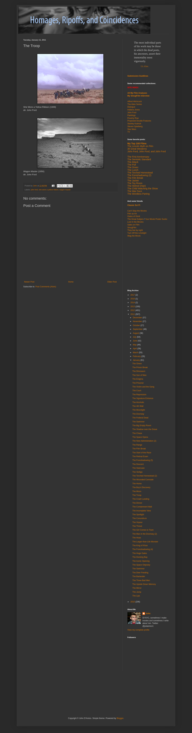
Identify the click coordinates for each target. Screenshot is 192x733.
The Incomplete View (141, 511)
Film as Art (132, 214)
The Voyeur (137, 522)
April (135, 348)
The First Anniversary (138, 156)
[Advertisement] (148, 263)
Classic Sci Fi (133, 205)
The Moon (136, 491)
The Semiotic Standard (139, 159)
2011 (133, 314)
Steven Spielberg (134, 126)
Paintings (131, 115)
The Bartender (138, 576)
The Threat (137, 526)
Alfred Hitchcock (134, 101)
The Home (137, 483)
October (136, 325)
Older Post (112, 282)
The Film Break (135, 178)
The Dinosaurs (138, 371)
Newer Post (29, 282)
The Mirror (136, 588)
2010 (133, 602)
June (135, 341)
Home (71, 282)
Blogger (120, 718)
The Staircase (138, 468)
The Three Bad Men (141, 580)
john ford (34, 190)
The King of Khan (140, 545)
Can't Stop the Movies (137, 211)
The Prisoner (138, 383)
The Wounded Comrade (143, 479)
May (135, 345)
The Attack (132, 162)
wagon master (65, 190)
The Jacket (133, 180)
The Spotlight (138, 514)
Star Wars (131, 129)
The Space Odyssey (141, 565)
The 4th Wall (137, 406)
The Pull (131, 164)
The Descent (138, 464)
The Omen (137, 363)
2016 (133, 299)
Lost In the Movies (135, 222)
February (137, 356)
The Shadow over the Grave (144, 429)
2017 (133, 295)
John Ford (131, 112)
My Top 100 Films (137, 143)
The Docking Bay (139, 557)
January (136, 360)
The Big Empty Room (141, 425)
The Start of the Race (141, 452)
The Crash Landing (140, 499)
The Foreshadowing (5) (142, 460)
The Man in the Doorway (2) (144, 534)
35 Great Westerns (137, 148)
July (135, 337)
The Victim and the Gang (143, 387)
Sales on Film (133, 225)
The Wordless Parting (138, 193)
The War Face (134, 191)
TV (128, 132)
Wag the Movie (134, 236)
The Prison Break (140, 367)
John (148, 613)
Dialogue (131, 107)
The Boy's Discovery (141, 487)
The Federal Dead (140, 418)
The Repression (139, 394)
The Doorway (138, 414)
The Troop (136, 495)
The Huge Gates (139, 553)
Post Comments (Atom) (45, 286)
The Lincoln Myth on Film (140, 146)
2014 (133, 302)
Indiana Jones (133, 110)
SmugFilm (131, 227)
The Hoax (136, 538)
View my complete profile (138, 630)
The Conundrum (139, 518)
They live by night (135, 230)
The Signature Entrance (142, 398)
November (138, 321)
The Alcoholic (138, 402)
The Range (137, 445)
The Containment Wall (142, 507)
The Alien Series (134, 104)
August (136, 333)
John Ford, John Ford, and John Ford (146, 151)
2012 (133, 310)
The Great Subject (135, 219)
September (138, 329)
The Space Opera (140, 437)
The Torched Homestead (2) (144, 476)
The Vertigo (137, 472)
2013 (133, 306)
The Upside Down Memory (144, 584)
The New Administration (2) (144, 441)
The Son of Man (139, 375)
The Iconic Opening (141, 561)
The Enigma (137, 379)
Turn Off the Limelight (136, 233)
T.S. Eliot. (145, 66)
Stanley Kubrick (134, 123)
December (138, 317)
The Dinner (137, 503)
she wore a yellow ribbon (48, 190)
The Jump (136, 592)
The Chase (137, 433)
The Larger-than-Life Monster (145, 542)
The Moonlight (138, 410)
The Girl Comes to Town (143, 530)
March (136, 352)
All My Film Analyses (137, 93)
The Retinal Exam (140, 456)
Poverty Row (133, 118)
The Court (136, 390)
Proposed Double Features (139, 121)
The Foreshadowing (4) (142, 549)
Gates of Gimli (133, 216)
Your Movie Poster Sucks (156, 219)
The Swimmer (138, 422)
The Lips (136, 596)
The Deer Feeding (140, 572)
